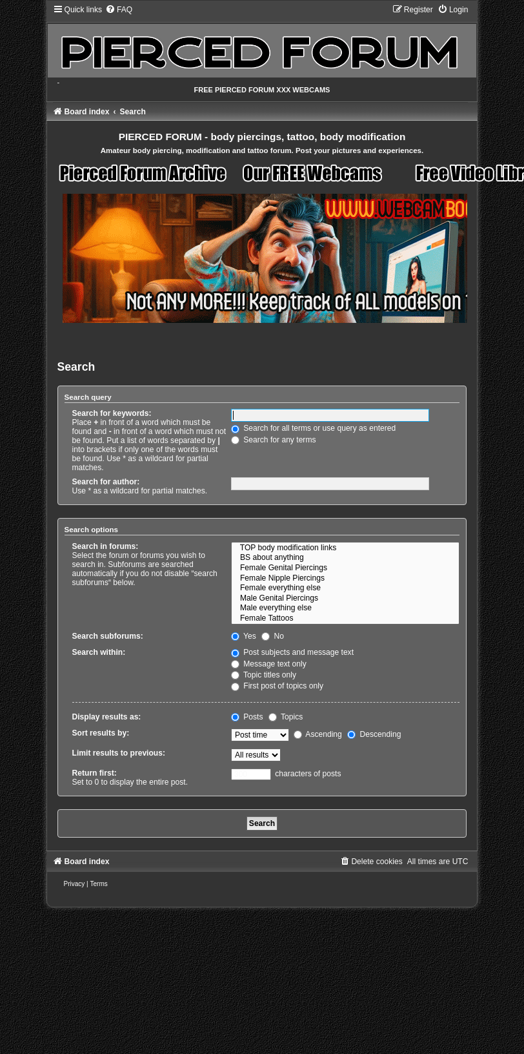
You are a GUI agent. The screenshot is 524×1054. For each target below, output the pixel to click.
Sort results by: (101, 733)
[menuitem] (118, 9)
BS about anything (345, 558)
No (272, 636)
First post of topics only (277, 685)
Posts (247, 716)
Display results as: (106, 716)
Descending (374, 734)
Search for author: (106, 481)
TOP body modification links (345, 548)
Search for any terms (273, 439)
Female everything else (345, 588)
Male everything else (345, 608)
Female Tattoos (345, 619)
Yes (243, 636)
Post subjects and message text (292, 652)
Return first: (94, 773)
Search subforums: (107, 636)
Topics (285, 716)
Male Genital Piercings (345, 599)
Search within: (99, 652)
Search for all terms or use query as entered (313, 428)
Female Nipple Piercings (345, 579)
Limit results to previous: (118, 753)
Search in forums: (105, 546)
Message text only (269, 663)
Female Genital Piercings (345, 568)
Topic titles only (263, 674)
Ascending (318, 734)
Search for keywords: (112, 413)
